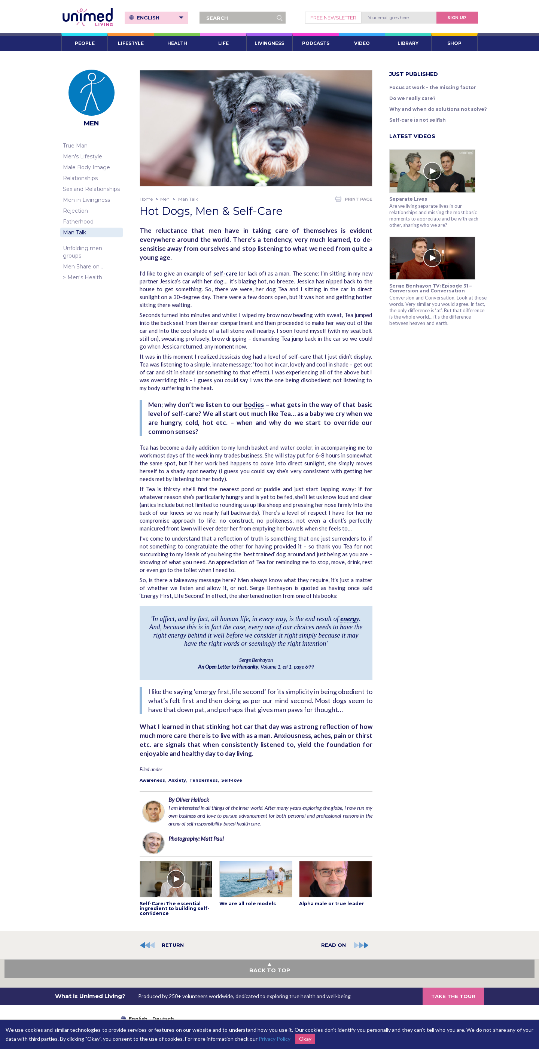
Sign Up (456, 17)
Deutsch (163, 1019)
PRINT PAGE (353, 199)
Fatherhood (78, 221)
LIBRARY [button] (408, 43)
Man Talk (74, 232)
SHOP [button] (454, 43)
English (160, 18)
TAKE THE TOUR (453, 996)
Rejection (75, 210)
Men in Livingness (86, 200)
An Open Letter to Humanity (228, 666)
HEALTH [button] (177, 43)
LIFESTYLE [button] (131, 43)
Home (146, 199)
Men (165, 199)
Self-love (231, 780)
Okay (305, 1039)
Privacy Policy (274, 1039)
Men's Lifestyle (82, 156)
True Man (75, 145)
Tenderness (203, 780)
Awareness (152, 780)
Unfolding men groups (82, 252)
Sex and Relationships (91, 189)
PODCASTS (315, 43)
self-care (225, 273)
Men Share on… (83, 266)
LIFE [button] (223, 43)
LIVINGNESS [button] (269, 43)
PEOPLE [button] (85, 43)
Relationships (80, 178)
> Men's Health (82, 277)
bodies (254, 404)
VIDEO (362, 43)
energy (349, 619)
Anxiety (177, 780)
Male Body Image (86, 167)
